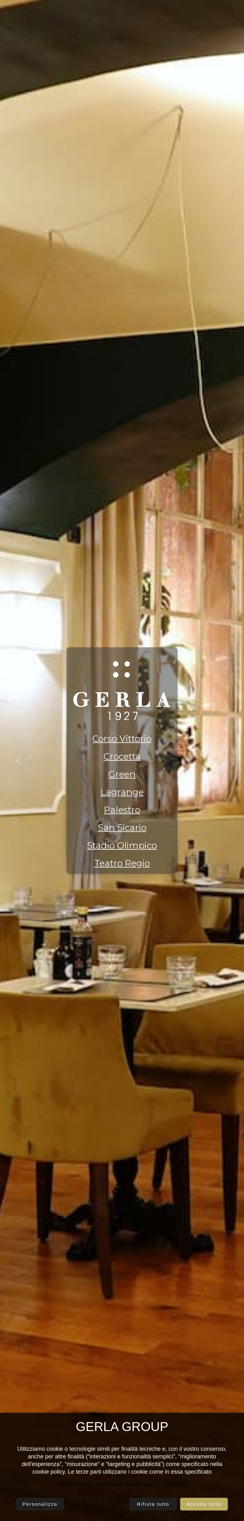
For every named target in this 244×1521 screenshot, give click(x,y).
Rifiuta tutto (153, 1504)
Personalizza (40, 1504)
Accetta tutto (203, 1504)
